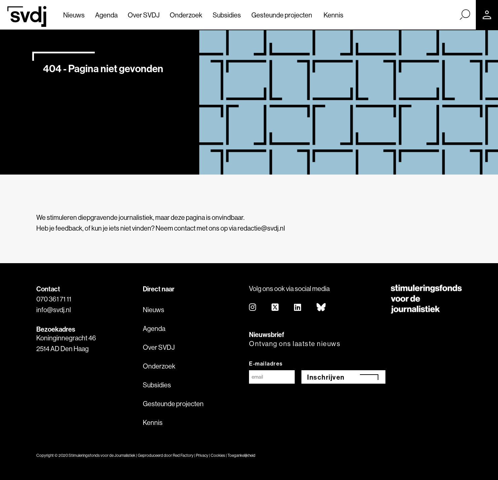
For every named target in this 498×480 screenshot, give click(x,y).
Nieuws (74, 15)
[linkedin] (298, 307)
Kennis (333, 15)
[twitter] (275, 307)
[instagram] (253, 307)
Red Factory (183, 455)
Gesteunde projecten (281, 15)
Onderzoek (186, 15)
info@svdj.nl (53, 309)
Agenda (106, 15)
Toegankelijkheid (241, 455)
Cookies (218, 455)
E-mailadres (266, 363)
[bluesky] (321, 307)
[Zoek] (464, 14)
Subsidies (227, 15)
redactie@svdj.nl (261, 228)
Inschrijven (326, 377)
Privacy (202, 455)
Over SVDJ (144, 15)
